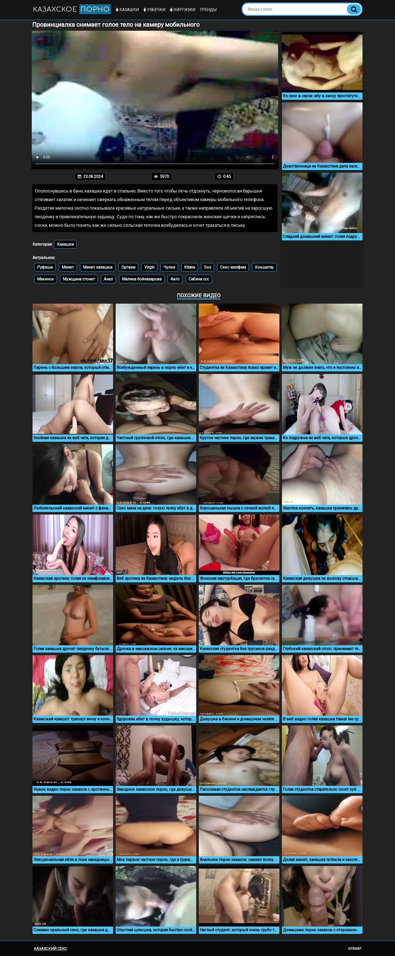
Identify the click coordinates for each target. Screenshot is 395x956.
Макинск (45, 279)
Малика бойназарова (141, 279)
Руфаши (45, 267)
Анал (108, 279)
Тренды (208, 9)
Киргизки (182, 9)
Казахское (72, 9)
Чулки (169, 267)
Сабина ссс (199, 279)
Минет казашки (97, 267)
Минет (68, 267)
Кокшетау (264, 267)
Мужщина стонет (79, 279)
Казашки (127, 9)
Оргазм (128, 267)
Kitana (189, 267)
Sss (207, 267)
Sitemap (354, 948)
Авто (175, 279)
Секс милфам (233, 267)
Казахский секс (50, 948)
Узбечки (154, 9)
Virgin (149, 267)
